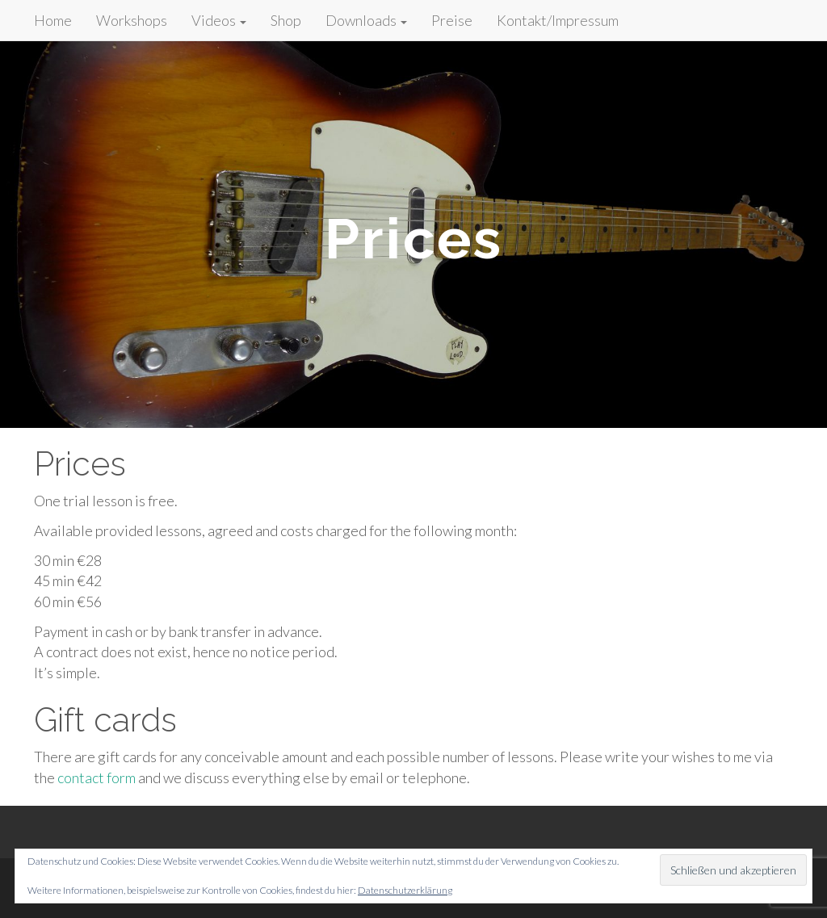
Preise (451, 20)
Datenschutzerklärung (405, 890)
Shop (286, 20)
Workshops (131, 20)
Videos (218, 20)
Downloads (366, 20)
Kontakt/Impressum (558, 20)
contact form (96, 777)
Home (53, 20)
